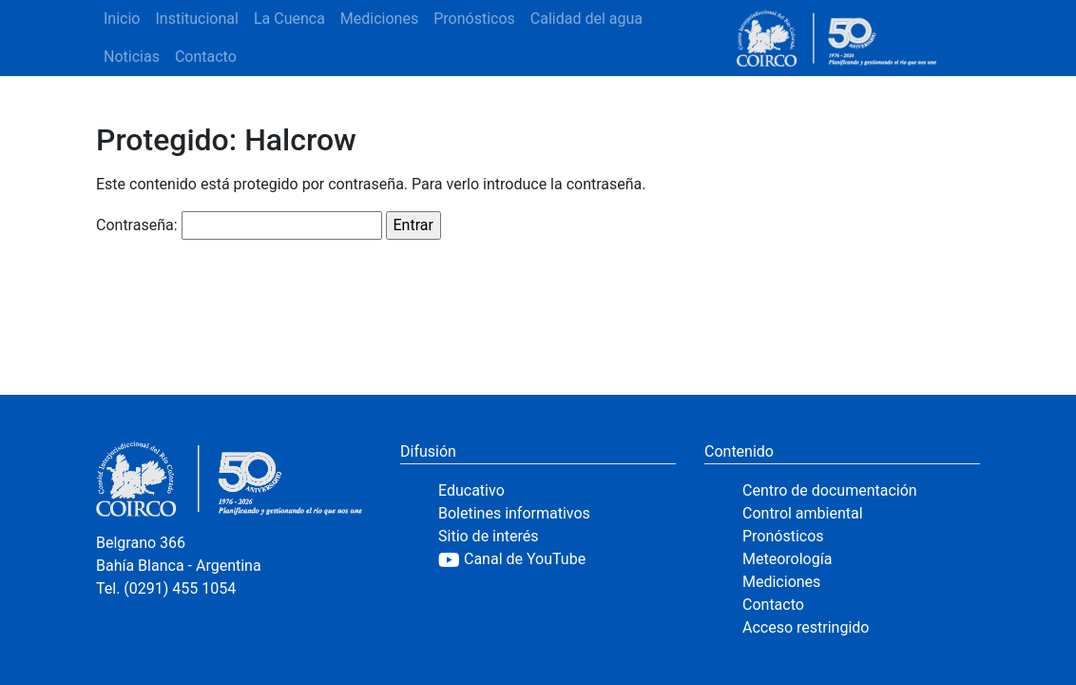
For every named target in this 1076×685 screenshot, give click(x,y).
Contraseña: (239, 225)
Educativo (471, 490)
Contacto (206, 57)
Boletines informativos (514, 513)
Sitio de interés (488, 536)
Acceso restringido (805, 627)
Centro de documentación (829, 490)
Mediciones (379, 19)
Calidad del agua (586, 19)
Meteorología (787, 559)
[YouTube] (557, 559)
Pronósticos (474, 19)
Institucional (196, 19)
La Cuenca (289, 19)
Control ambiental (802, 513)
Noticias (132, 57)
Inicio (122, 19)
